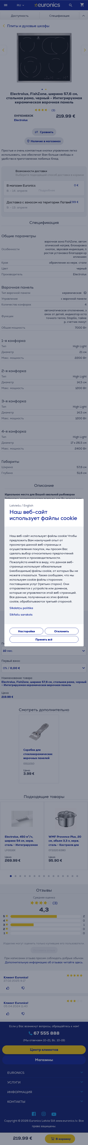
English (28, 505)
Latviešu (15, 505)
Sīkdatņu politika (21, 608)
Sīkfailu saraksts (20, 614)
